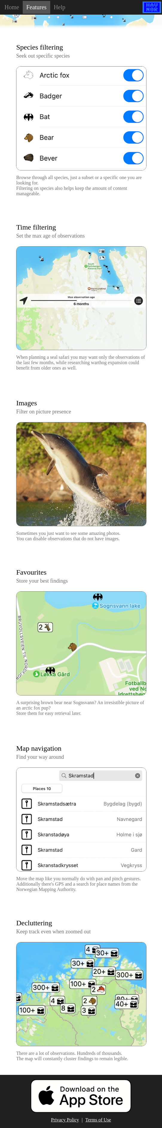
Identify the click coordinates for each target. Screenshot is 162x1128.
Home (11, 7)
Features (36, 7)
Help (59, 7)
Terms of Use (98, 1119)
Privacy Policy (65, 1119)
